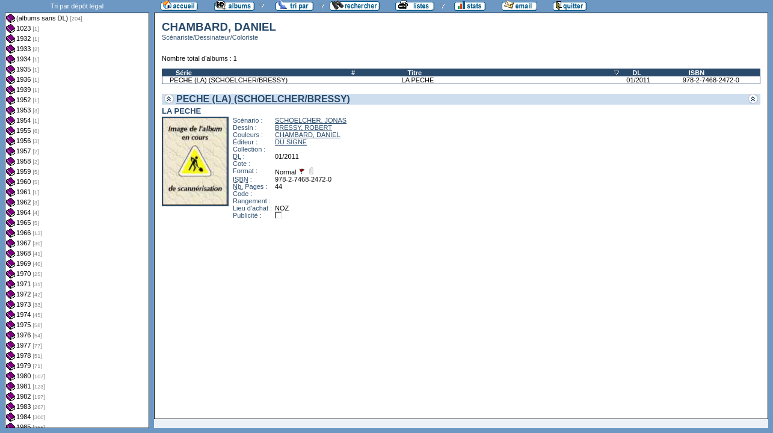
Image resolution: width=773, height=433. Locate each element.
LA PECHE (418, 80)
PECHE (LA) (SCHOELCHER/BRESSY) (229, 80)
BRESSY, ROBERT (303, 127)
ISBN (696, 72)
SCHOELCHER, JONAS (310, 120)
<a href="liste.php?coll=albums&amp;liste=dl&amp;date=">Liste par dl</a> (77, 214)
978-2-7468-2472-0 (711, 80)
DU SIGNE (291, 142)
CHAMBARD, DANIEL (307, 134)
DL (636, 72)
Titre (415, 72)
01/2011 (638, 80)
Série (184, 72)
